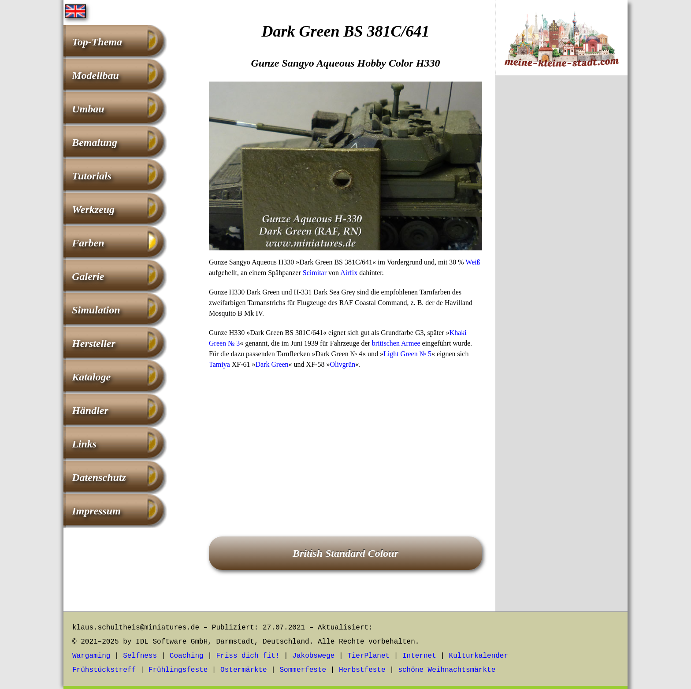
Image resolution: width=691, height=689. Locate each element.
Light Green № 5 (407, 354)
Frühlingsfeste (178, 670)
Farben (88, 243)
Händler (90, 410)
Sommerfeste (303, 670)
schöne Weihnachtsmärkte (446, 670)
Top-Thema (97, 42)
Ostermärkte (243, 670)
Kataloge (91, 377)
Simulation (96, 310)
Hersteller (93, 343)
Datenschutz (99, 477)
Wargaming (91, 656)
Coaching (187, 656)
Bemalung (94, 142)
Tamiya (219, 364)
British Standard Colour (345, 553)
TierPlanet (368, 656)
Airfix (348, 272)
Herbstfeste (362, 670)
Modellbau (95, 75)
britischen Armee (396, 343)
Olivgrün (342, 364)
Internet (419, 656)
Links (84, 444)
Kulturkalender (478, 656)
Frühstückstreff (104, 670)
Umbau (88, 109)
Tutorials (91, 176)
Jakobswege (313, 656)
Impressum (96, 511)
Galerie (88, 276)
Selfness (140, 656)
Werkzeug (93, 209)
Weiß (472, 262)
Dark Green (272, 364)
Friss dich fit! (247, 656)
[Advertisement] (345, 440)
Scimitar (315, 272)
